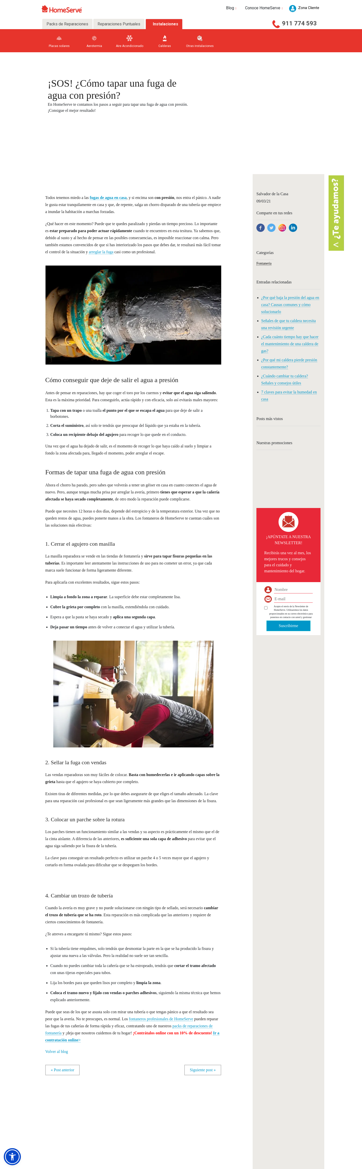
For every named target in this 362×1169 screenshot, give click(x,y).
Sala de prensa (152, 1113)
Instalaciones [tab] (165, 24)
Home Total (55, 1139)
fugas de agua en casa (108, 197)
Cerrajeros (122, 1113)
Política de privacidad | (213, 1164)
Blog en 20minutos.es (192, 1119)
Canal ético (150, 1139)
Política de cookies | (238, 1164)
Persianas (94, 1132)
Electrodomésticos (60, 1113)
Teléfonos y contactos (156, 1126)
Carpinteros (123, 1100)
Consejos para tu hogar (193, 1100)
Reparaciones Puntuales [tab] (119, 24)
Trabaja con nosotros (156, 1132)
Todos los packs (58, 1145)
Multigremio (56, 1132)
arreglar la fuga (101, 252)
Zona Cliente (262, 1100)
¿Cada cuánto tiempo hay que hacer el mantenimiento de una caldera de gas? (290, 344)
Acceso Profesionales (267, 1106)
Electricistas (95, 1100)
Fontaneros (95, 1113)
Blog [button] (232, 8)
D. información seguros (62, 1151)
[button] (12, 1156)
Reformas (121, 1132)
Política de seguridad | (263, 1164)
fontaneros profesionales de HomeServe (161, 1019)
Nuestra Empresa (154, 1100)
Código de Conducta (155, 1145)
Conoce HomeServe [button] (264, 8)
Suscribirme (288, 626)
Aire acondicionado (60, 1126)
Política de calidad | (287, 1164)
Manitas (93, 1126)
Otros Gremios (124, 1139)
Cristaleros (122, 1119)
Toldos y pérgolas (126, 1106)
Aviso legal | (193, 1164)
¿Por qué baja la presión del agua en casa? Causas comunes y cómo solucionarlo (290, 304)
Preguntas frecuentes (156, 1119)
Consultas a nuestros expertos (197, 1106)
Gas (52, 1119)
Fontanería (264, 263)
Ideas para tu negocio (191, 1113)
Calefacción (95, 1106)
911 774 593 (299, 23)
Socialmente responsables (159, 1106)
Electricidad (56, 1106)
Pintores (120, 1126)
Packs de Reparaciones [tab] (67, 24)
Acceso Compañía (265, 1112)
